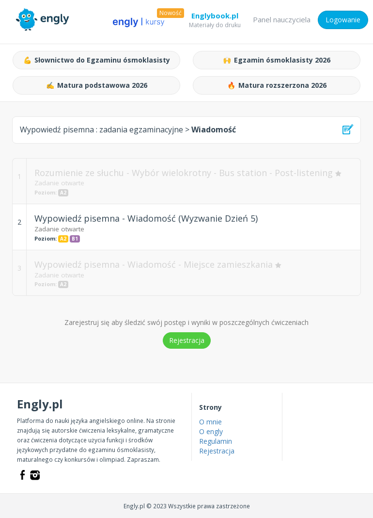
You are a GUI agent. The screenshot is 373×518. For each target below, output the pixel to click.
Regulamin (215, 441)
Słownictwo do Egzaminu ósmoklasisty (96, 60)
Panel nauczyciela (282, 19)
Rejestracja (186, 340)
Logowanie (343, 19)
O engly (211, 431)
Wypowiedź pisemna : (101, 129)
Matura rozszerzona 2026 (276, 85)
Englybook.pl (215, 17)
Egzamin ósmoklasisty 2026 (276, 60)
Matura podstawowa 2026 (96, 85)
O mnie (210, 421)
